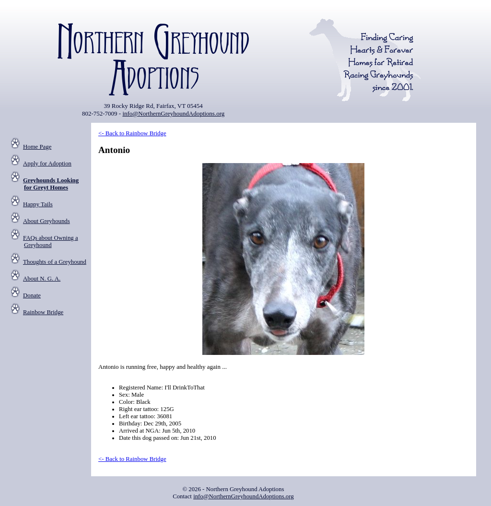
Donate (32, 295)
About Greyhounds (46, 221)
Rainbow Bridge (43, 312)
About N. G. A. (41, 278)
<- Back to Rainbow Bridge (132, 133)
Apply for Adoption (47, 163)
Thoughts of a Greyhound (54, 262)
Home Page (37, 146)
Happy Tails (38, 204)
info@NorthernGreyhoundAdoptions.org (173, 113)
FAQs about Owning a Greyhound (50, 241)
